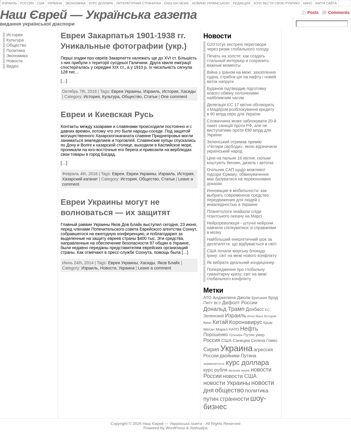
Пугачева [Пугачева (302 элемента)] (235, 335)
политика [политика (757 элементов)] (256, 390)
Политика (15, 50)
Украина (127, 268)
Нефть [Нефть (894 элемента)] (249, 328)
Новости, (109, 268)
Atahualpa (199, 428)
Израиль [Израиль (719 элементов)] (235, 315)
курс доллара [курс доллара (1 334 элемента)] (247, 362)
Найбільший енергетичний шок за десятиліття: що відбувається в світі (241, 241)
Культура (15, 40)
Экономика (17, 55)
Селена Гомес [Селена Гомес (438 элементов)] (264, 340)
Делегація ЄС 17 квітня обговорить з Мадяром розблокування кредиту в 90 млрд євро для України (240, 109)
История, (93, 96)
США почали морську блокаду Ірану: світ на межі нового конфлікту (242, 253)
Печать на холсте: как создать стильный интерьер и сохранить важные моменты (238, 61)
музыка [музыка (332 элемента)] (234, 370)
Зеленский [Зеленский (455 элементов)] (213, 316)
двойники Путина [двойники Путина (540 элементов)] (238, 355)
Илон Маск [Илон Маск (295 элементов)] (255, 316)
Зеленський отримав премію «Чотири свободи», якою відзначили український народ (242, 146)
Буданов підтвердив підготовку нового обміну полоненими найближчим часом (236, 93)
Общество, (133, 96)
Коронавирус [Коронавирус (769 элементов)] (245, 322)
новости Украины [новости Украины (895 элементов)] (226, 383)
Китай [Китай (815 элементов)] (220, 322)
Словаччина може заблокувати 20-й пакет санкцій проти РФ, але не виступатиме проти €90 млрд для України (241, 128)
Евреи (118, 173)
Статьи (151, 96)
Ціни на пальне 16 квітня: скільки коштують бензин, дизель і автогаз (240, 160)
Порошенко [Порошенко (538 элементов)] (215, 334)
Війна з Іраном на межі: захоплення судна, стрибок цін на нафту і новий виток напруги (241, 77)
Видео (12, 66)
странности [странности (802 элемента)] (234, 399)
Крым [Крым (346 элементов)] (267, 323)
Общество (16, 45)
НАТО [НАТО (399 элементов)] (234, 329)
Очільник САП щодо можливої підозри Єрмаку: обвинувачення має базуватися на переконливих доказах (239, 176)
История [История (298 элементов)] (270, 316)
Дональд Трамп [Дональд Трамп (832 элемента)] (224, 309)
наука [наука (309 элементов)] (245, 370)
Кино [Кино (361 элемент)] (207, 323)
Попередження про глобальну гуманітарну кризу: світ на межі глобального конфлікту (237, 274)
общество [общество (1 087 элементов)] (229, 390)
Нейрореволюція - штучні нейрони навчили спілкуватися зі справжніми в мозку (241, 228)
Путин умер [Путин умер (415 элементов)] (254, 335)
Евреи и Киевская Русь (107, 114)
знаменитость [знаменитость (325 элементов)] (214, 363)
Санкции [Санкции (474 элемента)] (241, 340)
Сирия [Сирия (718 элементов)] (211, 349)
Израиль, (90, 268)
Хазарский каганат (80, 179)
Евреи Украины (126, 91)
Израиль (151, 91)
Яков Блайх (168, 262)
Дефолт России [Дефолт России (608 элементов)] (240, 302)
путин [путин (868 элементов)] (210, 399)
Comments (339, 12)
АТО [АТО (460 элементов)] (207, 297)
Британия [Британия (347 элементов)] (259, 298)
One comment (174, 96)
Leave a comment (154, 268)
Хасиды (188, 91)
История (14, 34)
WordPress (175, 428)
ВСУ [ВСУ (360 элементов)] (217, 303)
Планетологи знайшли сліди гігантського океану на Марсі (234, 213)
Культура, (112, 96)
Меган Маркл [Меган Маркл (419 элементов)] (215, 329)
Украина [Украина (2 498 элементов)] (236, 348)
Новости (14, 61)
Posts (313, 12)
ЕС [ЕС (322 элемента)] (267, 309)
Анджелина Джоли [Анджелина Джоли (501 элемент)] (231, 297)
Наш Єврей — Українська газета (98, 14)
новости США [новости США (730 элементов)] (240, 376)
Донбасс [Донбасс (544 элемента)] (255, 309)
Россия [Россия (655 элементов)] (211, 340)
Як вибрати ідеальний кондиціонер (240, 262)
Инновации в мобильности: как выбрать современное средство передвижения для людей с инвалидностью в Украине (238, 197)
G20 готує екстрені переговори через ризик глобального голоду (238, 46)
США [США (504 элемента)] (226, 340)
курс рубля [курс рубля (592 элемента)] (215, 370)
